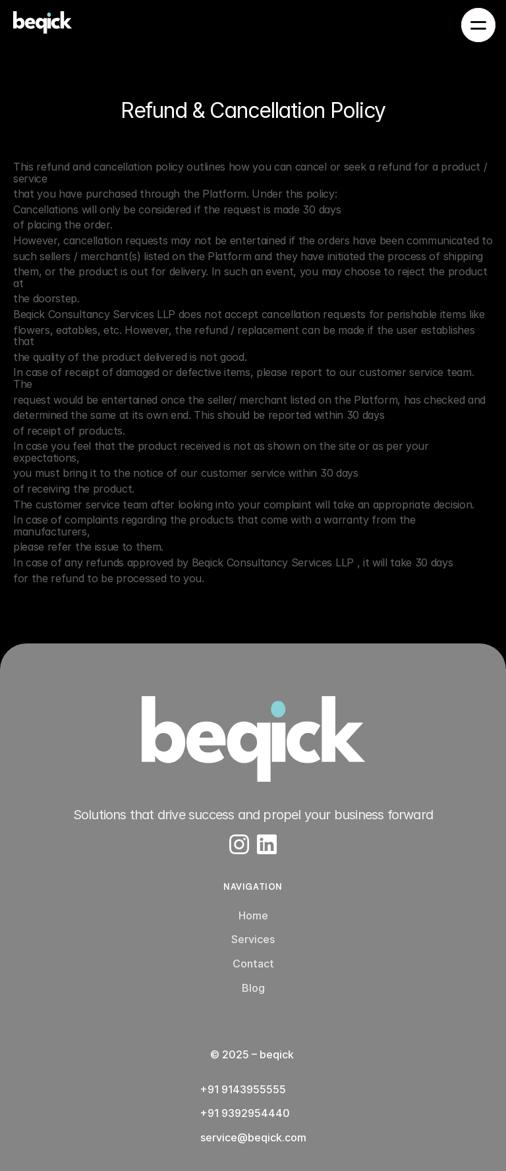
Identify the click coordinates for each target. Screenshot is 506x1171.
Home (253, 915)
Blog (253, 987)
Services (253, 939)
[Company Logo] (253, 739)
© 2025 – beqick (253, 1054)
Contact (253, 963)
